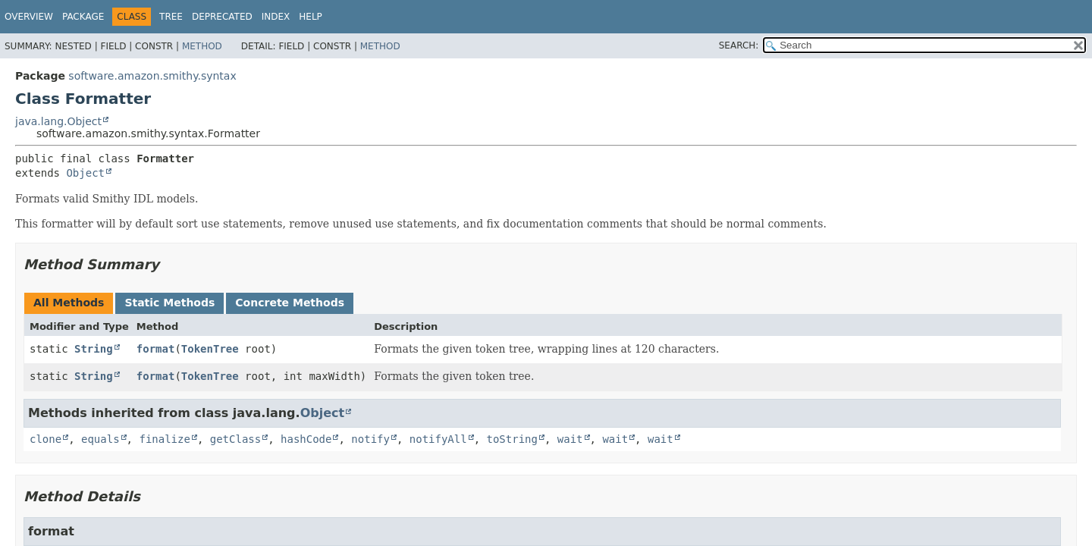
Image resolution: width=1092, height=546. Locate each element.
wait (570, 439)
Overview (29, 16)
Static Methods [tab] (169, 303)
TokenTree (210, 349)
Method (202, 46)
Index (276, 16)
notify (370, 439)
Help (310, 16)
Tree (171, 16)
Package (83, 16)
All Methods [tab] (68, 303)
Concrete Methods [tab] (289, 303)
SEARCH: (739, 45)
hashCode (306, 439)
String (93, 349)
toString (512, 439)
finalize (164, 439)
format (155, 349)
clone (45, 439)
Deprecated (222, 16)
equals (100, 439)
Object (85, 173)
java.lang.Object (58, 121)
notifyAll (438, 439)
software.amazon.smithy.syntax (152, 76)
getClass (235, 439)
